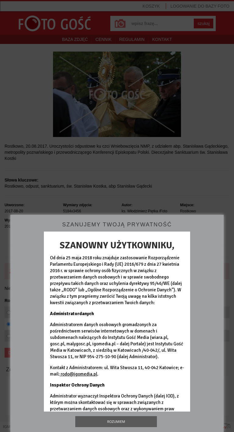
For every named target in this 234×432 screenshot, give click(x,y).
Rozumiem (116, 421)
